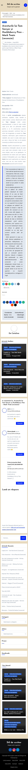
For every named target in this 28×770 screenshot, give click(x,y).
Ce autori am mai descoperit (12, 722)
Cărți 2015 (22, 760)
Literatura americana (15, 383)
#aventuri (5, 44)
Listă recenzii (7, 760)
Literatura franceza (10, 726)
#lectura (11, 48)
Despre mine (14, 767)
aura (8, 409)
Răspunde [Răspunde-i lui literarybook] (20, 454)
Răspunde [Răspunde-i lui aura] (20, 423)
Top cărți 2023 (6, 591)
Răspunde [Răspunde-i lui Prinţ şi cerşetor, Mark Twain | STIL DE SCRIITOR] (20, 483)
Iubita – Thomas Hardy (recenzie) (11, 606)
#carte (13, 46)
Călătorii (20, 764)
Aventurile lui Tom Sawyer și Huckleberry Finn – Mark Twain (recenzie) (13, 32)
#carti (17, 46)
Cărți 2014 (15, 760)
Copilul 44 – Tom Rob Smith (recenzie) (12, 550)
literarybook (11, 431)
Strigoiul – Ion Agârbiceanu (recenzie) (13, 569)
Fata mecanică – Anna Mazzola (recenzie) (14, 554)
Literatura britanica (14, 347)
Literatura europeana (10, 349)
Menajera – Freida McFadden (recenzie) (13, 610)
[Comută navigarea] (2, 5)
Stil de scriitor (13, 4)
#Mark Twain (17, 48)
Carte (4, 22)
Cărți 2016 (8, 764)
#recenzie (4, 50)
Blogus (22, 755)
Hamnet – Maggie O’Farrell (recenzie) (12, 583)
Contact (14, 764)
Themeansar (13, 757)
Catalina (9, 42)
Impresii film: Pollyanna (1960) (10, 573)
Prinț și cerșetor (13, 112)
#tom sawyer (11, 50)
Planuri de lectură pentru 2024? (11, 587)
